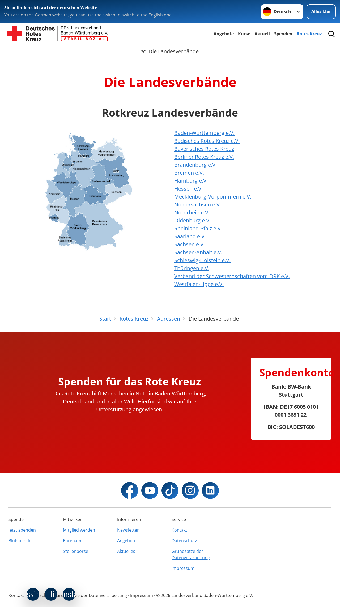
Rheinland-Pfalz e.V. (198, 228)
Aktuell (262, 34)
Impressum (183, 568)
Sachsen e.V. (189, 244)
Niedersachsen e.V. (197, 204)
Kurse (244, 34)
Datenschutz (184, 541)
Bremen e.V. (189, 172)
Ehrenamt (73, 541)
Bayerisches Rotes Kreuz (204, 148)
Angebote (224, 34)
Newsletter (128, 530)
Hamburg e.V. (191, 180)
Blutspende (19, 541)
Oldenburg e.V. (192, 220)
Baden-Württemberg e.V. (204, 132)
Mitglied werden (79, 530)
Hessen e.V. (188, 188)
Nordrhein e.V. (192, 212)
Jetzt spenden (22, 530)
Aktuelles (126, 551)
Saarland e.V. (190, 236)
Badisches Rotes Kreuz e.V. (207, 140)
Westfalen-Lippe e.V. (199, 284)
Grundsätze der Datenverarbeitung (191, 554)
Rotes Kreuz (309, 34)
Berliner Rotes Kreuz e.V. (204, 156)
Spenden (283, 34)
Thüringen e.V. (191, 268)
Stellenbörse (75, 551)
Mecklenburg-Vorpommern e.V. (212, 196)
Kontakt (179, 530)
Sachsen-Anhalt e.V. (198, 252)
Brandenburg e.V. (195, 164)
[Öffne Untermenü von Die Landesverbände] (170, 51)
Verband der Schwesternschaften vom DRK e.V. (232, 276)
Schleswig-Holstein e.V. (202, 260)
